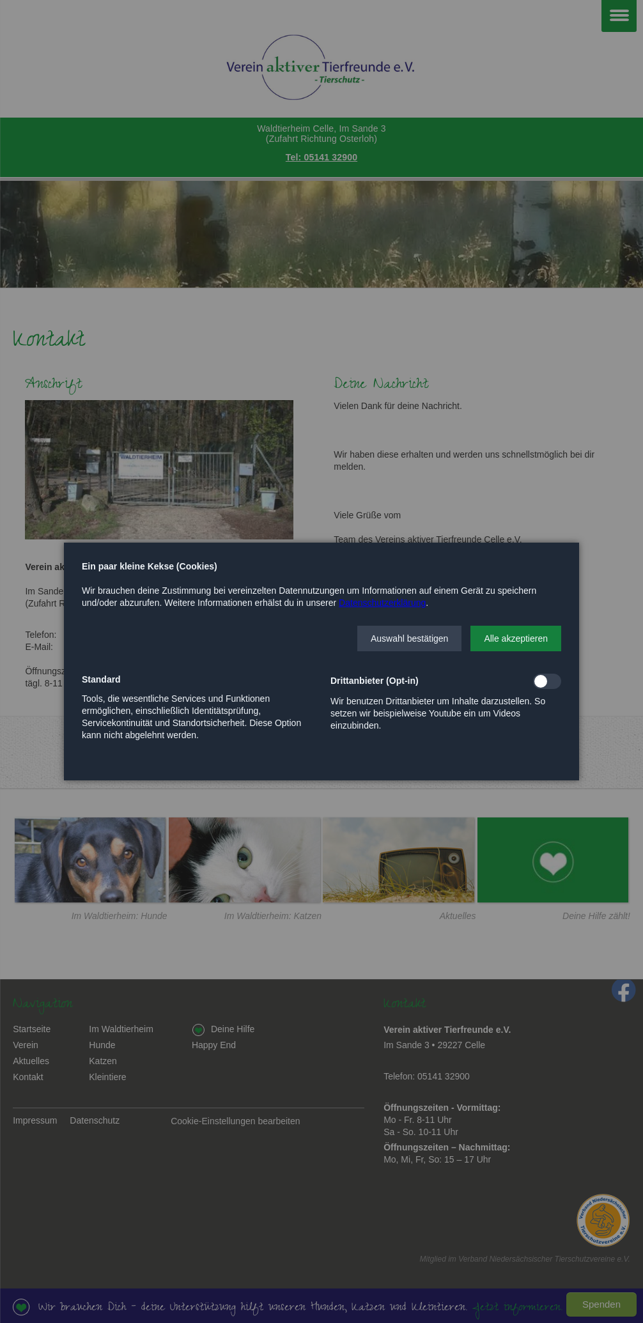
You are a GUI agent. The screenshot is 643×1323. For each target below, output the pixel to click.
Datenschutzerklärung (382, 603)
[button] (409, 638)
